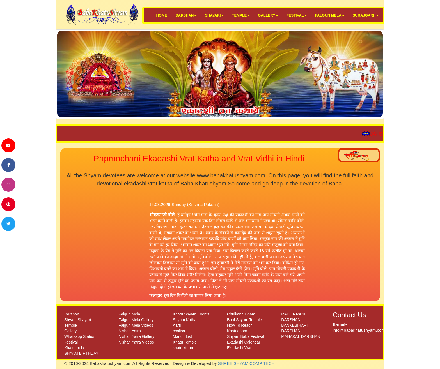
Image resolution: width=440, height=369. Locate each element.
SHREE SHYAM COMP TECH (246, 363)
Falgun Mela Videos (135, 325)
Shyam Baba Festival (245, 336)
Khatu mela (74, 347)
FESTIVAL (297, 15)
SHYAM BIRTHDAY (81, 353)
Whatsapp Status (79, 336)
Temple (70, 325)
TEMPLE (241, 15)
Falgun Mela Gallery (135, 319)
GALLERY (268, 15)
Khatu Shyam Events (191, 314)
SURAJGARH (366, 15)
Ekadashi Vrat (239, 347)
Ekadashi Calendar (243, 342)
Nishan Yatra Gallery (136, 336)
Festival (71, 342)
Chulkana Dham (241, 314)
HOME (161, 15)
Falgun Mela (129, 314)
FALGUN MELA (329, 15)
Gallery (70, 331)
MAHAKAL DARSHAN (300, 336)
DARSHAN (185, 15)
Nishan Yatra (129, 331)
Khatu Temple (185, 342)
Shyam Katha (184, 319)
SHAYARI (214, 15)
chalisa (179, 331)
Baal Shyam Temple (244, 319)
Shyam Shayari (77, 319)
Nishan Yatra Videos (136, 342)
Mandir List (182, 336)
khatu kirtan (183, 347)
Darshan (71, 314)
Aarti (177, 325)
